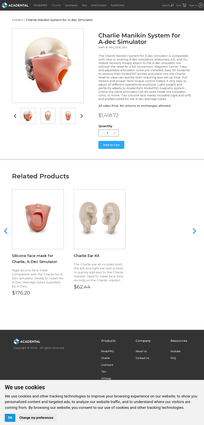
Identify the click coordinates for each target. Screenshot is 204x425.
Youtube (175, 351)
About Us (141, 351)
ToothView (120, 5)
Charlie (58, 5)
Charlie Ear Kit (86, 256)
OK (10, 418)
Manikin (17, 20)
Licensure (73, 5)
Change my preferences (36, 418)
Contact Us (142, 358)
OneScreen (100, 5)
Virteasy (106, 378)
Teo (86, 5)
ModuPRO (42, 5)
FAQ (173, 358)
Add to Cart (111, 144)
